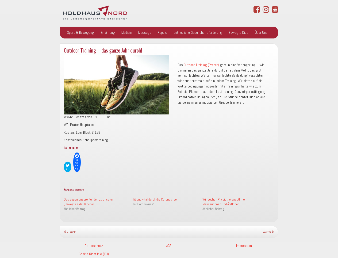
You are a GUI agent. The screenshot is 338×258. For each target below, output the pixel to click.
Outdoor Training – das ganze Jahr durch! (103, 50)
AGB (169, 245)
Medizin (126, 32)
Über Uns (261, 32)
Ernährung (107, 32)
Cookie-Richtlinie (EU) (94, 253)
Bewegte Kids (238, 32)
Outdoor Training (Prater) (201, 64)
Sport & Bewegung (80, 32)
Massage (144, 32)
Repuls (162, 32)
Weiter (268, 232)
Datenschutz (94, 245)
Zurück (70, 232)
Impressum (244, 245)
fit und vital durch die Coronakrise (155, 199)
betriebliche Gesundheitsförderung (198, 32)
